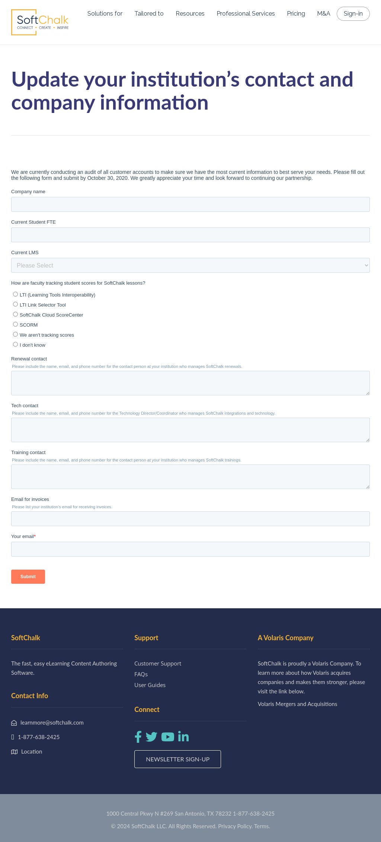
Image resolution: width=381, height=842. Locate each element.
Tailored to (149, 13)
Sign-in (353, 13)
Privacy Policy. (235, 826)
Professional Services (246, 13)
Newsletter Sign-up (177, 758)
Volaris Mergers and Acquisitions (297, 703)
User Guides (150, 685)
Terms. (262, 826)
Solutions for (104, 13)
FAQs (141, 674)
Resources (190, 13)
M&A (323, 13)
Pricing (296, 13)
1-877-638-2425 (254, 813)
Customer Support (157, 663)
